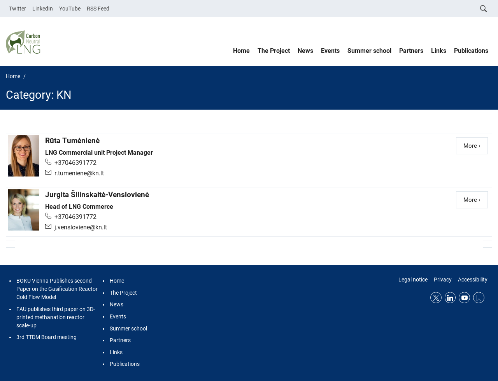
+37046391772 (75, 162)
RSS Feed (98, 8)
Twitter (17, 8)
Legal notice (413, 279)
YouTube (70, 8)
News (305, 50)
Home (241, 50)
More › (475, 145)
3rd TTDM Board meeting (46, 337)
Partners (411, 50)
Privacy (443, 279)
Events (330, 50)
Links (438, 50)
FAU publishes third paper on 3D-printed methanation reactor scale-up (55, 317)
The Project (274, 50)
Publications (471, 50)
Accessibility (472, 279)
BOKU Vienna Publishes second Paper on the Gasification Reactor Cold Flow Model (57, 289)
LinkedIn (42, 8)
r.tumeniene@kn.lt (79, 173)
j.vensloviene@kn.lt (80, 227)
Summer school (369, 50)
